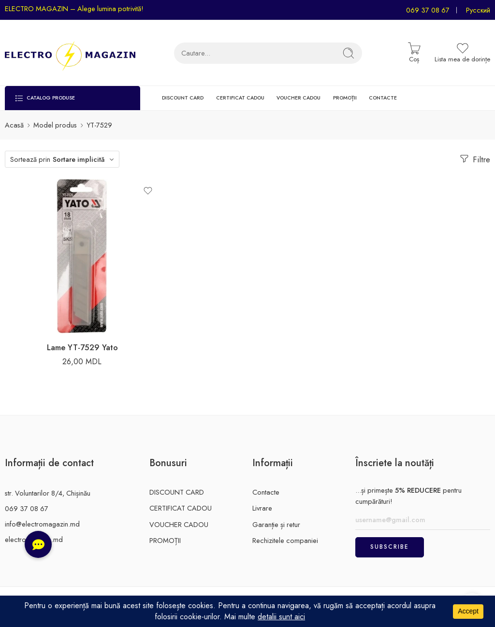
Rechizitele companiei (285, 540)
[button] (38, 544)
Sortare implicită (78, 159)
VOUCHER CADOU (298, 97)
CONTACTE (383, 97)
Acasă (14, 125)
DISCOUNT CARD (183, 97)
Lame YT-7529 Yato (82, 347)
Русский (478, 10)
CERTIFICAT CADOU (240, 97)
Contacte (265, 492)
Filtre (474, 159)
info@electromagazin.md (42, 524)
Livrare (262, 508)
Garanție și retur (276, 524)
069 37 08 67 (428, 10)
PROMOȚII (345, 97)
